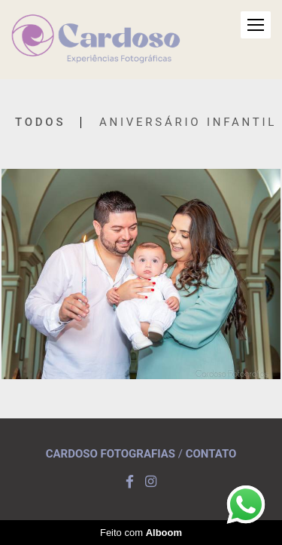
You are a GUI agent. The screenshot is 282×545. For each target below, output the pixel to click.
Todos (40, 122)
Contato (211, 454)
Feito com (141, 532)
